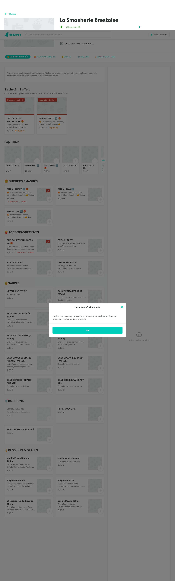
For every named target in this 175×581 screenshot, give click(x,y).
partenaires (64, 562)
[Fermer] (122, 277)
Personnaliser (124, 567)
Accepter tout (143, 567)
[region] (87, 567)
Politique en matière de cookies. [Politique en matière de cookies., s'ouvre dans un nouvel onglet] (73, 578)
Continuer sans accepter (162, 557)
